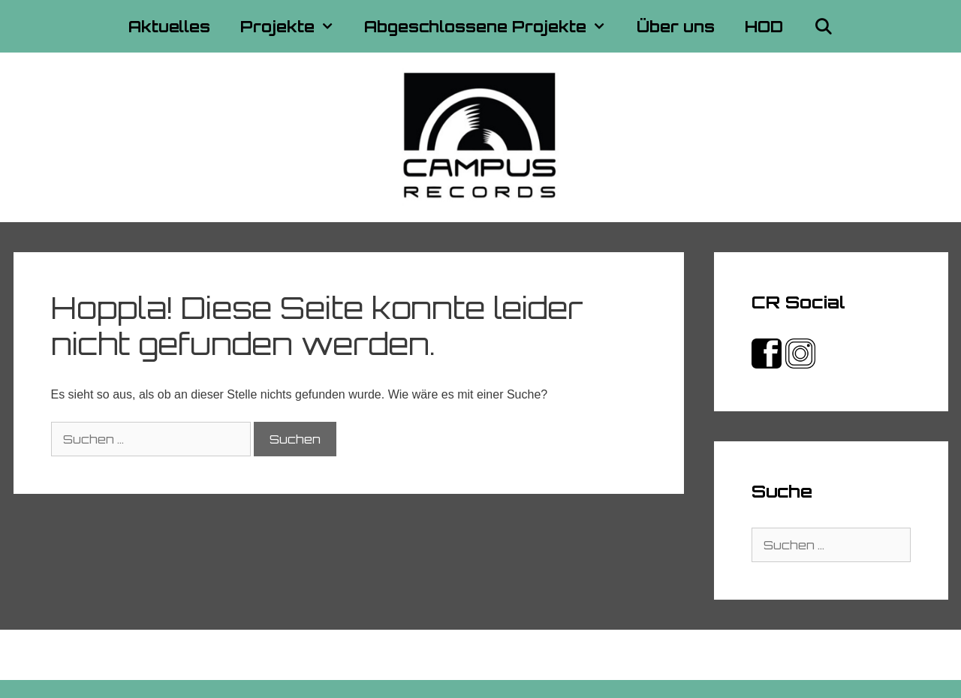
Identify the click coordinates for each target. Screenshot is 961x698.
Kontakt (371, 655)
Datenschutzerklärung (548, 655)
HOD (764, 26)
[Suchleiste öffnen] (823, 26)
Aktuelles (169, 26)
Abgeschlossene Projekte (493, 26)
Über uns (676, 26)
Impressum (439, 655)
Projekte (295, 26)
